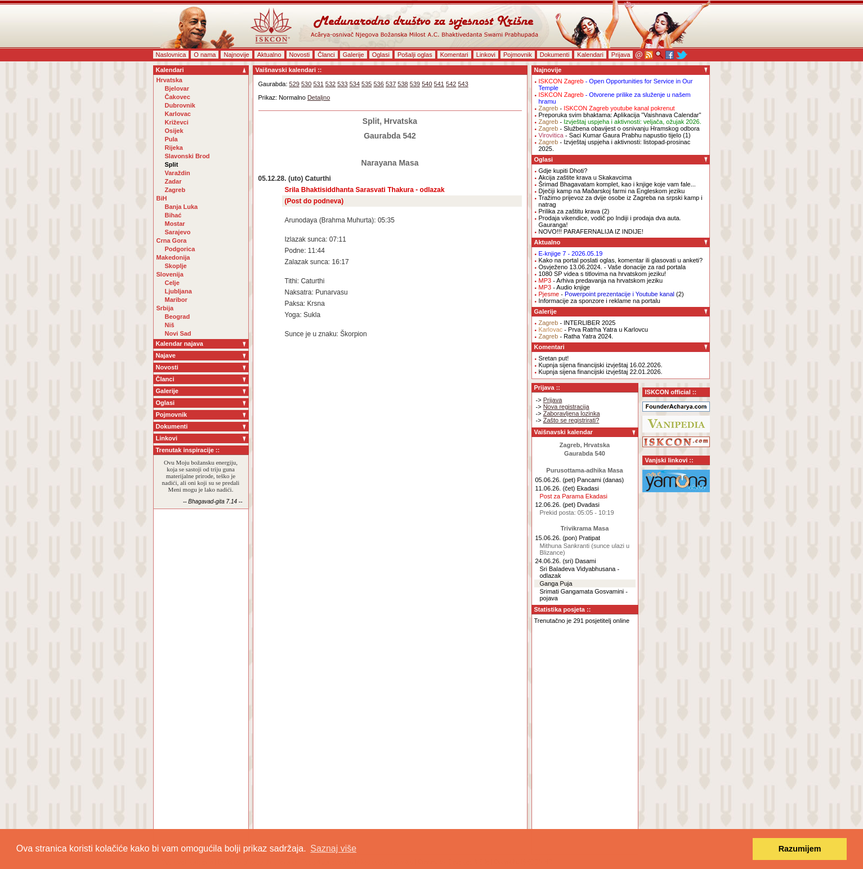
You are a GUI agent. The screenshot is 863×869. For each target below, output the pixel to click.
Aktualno (269, 54)
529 (294, 84)
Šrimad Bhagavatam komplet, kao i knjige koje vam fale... (617, 184)
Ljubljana (178, 291)
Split (171, 164)
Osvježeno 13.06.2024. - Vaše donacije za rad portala (612, 267)
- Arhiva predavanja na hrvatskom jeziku (601, 280)
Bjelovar (177, 88)
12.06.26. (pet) (555, 504)
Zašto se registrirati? (571, 420)
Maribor (176, 299)
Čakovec (177, 96)
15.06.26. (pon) (556, 537)
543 (463, 84)
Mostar (175, 223)
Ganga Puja (556, 583)
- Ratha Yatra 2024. (576, 336)
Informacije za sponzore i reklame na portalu (599, 300)
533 (342, 84)
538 (402, 84)
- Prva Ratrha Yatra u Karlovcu (594, 329)
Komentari (454, 54)
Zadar (173, 181)
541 (439, 84)
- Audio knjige (565, 287)
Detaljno (318, 97)
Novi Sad (178, 333)
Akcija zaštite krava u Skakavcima (585, 177)
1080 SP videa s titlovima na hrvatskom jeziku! (603, 273)
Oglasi (381, 54)
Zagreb (175, 189)
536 (379, 84)
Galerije (353, 54)
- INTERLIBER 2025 (577, 322)
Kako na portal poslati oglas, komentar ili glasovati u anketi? (621, 260)
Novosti (299, 54)
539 (415, 84)
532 (330, 84)
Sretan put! (554, 358)
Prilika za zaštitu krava (569, 211)
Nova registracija (566, 406)
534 (355, 84)
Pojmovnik (517, 54)
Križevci (177, 122)
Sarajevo (178, 232)
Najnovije (236, 54)
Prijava (621, 54)
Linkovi (485, 54)
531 (318, 84)
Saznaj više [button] (333, 848)
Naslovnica (171, 54)
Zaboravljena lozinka (571, 413)
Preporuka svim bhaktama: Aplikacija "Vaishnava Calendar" (620, 115)
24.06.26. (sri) (554, 561)
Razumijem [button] (800, 848)
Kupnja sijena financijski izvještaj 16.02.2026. (601, 365)
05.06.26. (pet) (555, 479)
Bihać (173, 215)
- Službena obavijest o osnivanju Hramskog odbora (619, 128)
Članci (326, 54)
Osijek (174, 130)
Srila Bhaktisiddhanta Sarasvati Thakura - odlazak (365, 190)
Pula (171, 139)
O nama (205, 54)
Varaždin (177, 173)
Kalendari (590, 54)
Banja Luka (181, 206)
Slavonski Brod (187, 156)
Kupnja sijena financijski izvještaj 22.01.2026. (601, 371)
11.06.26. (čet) (555, 488)
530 (306, 84)
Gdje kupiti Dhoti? (563, 170)
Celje (172, 282)
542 (451, 84)
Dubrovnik (180, 105)
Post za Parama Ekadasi (573, 496)
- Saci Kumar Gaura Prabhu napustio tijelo (610, 135)
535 (366, 84)
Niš (170, 325)
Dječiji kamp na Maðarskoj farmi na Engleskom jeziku (612, 191)
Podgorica (180, 249)
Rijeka (174, 147)
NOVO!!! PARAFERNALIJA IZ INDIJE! (591, 231)
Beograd (177, 316)
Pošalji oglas (414, 54)
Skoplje (176, 265)
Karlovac (178, 113)
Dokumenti (555, 54)
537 (391, 84)
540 (427, 84)
